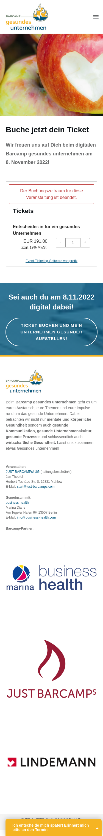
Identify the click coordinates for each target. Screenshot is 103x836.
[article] (51, 223)
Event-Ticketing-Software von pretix (51, 261)
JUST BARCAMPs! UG (23, 472)
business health (17, 503)
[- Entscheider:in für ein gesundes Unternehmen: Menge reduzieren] (61, 242)
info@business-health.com (36, 517)
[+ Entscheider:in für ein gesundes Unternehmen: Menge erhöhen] (85, 242)
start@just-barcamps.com (36, 487)
